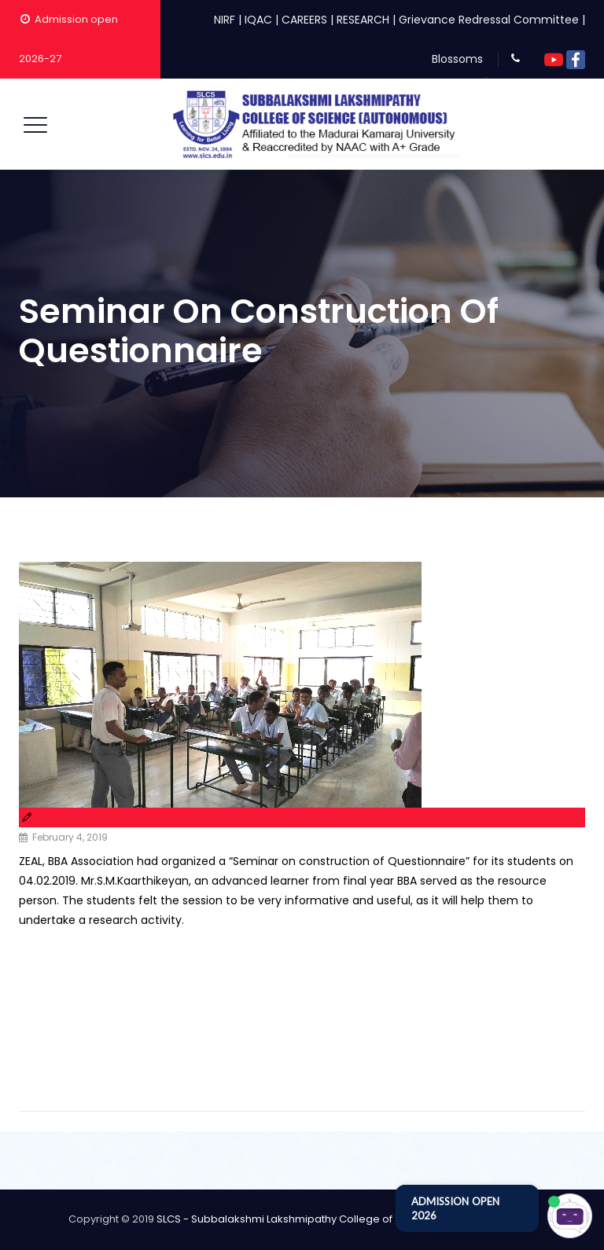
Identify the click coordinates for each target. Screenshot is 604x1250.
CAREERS (304, 19)
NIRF (224, 19)
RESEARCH (363, 19)
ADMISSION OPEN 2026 (455, 1208)
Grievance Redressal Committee (489, 19)
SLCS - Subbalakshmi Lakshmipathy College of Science (296, 1219)
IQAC (258, 19)
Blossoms (457, 59)
